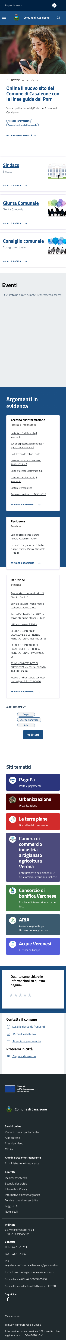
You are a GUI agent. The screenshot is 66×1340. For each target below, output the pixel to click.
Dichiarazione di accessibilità (21, 1200)
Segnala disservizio (16, 1183)
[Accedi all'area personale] (56, 5)
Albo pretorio (12, 1138)
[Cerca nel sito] (58, 18)
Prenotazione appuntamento (22, 1132)
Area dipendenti (14, 1143)
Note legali (11, 1211)
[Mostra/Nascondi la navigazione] (4, 17)
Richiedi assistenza (16, 1178)
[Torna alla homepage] (33, 1109)
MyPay (9, 1149)
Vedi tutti (33, 734)
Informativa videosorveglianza (22, 1195)
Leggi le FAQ (12, 1206)
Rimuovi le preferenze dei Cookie (23, 1325)
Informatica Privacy (16, 1189)
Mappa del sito (13, 1316)
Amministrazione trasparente (22, 1163)
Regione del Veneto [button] (13, 5)
